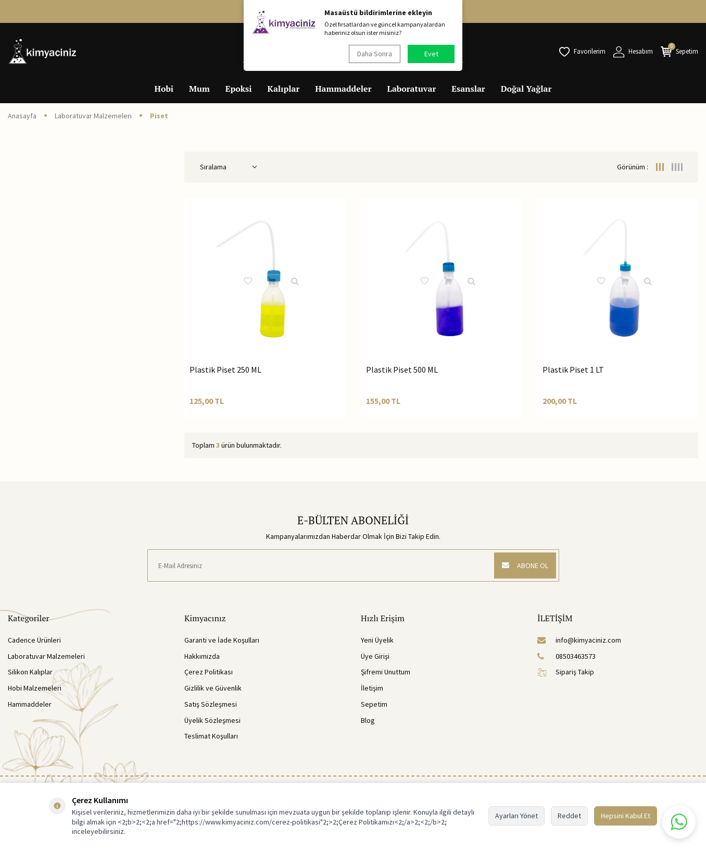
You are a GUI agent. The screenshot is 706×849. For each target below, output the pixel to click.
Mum (199, 88)
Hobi (164, 88)
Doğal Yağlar (526, 88)
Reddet (569, 815)
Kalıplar (284, 88)
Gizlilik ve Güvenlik (213, 688)
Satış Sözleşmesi (210, 704)
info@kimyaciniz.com (579, 640)
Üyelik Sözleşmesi (212, 720)
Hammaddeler (343, 88)
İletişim (372, 688)
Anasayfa (22, 115)
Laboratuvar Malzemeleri (93, 115)
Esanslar (468, 88)
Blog (368, 720)
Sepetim (374, 704)
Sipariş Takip (565, 671)
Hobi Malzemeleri (34, 688)
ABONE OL (524, 565)
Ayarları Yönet (516, 815)
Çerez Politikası (208, 671)
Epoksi (238, 88)
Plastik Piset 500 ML (402, 369)
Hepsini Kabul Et (625, 815)
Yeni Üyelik (377, 640)
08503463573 (566, 656)
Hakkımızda (202, 656)
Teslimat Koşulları (211, 736)
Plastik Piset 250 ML (225, 369)
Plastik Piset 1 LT (573, 369)
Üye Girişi (375, 656)
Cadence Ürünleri (34, 640)
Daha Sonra (374, 53)
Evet (431, 53)
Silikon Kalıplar (30, 671)
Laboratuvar (411, 88)
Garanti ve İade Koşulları (221, 640)
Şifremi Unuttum (385, 671)
